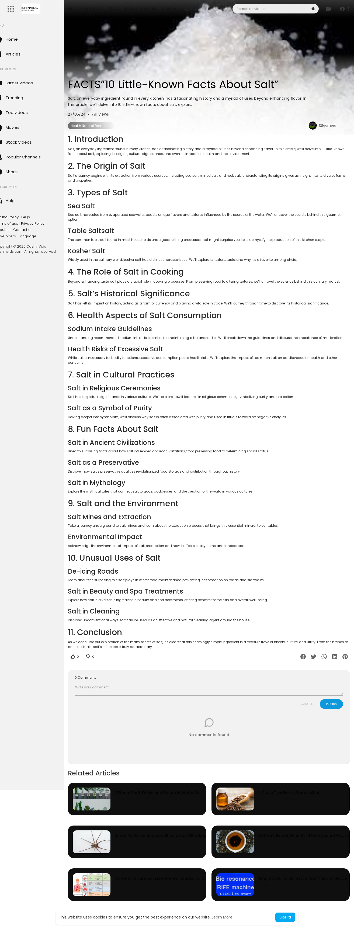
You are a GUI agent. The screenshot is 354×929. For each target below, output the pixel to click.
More (186, 8)
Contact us (34, 229)
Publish (331, 713)
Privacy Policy (44, 223)
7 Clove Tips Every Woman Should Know (297, 802)
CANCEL (307, 713)
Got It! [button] (285, 917)
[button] (344, 9)
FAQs (37, 217)
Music (130, 8)
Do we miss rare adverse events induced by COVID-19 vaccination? (182, 888)
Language (39, 236)
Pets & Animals (157, 8)
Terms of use (18, 223)
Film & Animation (101, 8)
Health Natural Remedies (102, 125)
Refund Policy (18, 217)
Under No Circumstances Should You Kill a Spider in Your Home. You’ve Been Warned (196, 845)
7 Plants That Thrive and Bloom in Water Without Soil (170, 802)
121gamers (328, 125)
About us (14, 229)
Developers (17, 236)
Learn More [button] (222, 917)
